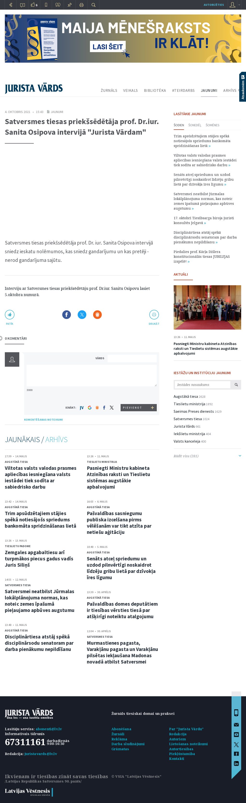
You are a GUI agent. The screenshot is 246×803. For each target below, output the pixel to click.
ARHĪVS (229, 90)
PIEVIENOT (132, 407)
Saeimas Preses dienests (194, 411)
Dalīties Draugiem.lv (97, 314)
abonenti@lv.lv (49, 729)
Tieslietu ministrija (102, 462)
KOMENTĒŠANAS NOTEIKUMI (43, 419)
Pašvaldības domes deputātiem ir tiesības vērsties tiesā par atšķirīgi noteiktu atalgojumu (122, 610)
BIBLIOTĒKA (155, 90)
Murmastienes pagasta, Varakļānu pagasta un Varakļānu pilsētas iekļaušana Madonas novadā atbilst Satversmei (122, 652)
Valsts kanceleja (187, 441)
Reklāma (119, 739)
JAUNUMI (209, 90)
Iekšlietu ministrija (189, 433)
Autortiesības (181, 749)
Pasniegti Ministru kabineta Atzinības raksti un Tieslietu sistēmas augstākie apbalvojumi (118, 477)
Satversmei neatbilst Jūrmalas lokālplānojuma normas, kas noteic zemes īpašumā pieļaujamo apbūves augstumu (40, 600)
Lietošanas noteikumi (188, 744)
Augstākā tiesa (16, 462)
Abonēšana (121, 729)
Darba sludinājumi (128, 744)
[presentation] (133, 395)
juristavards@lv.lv (41, 753)
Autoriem (177, 739)
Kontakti (176, 758)
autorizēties (214, 5)
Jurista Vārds (184, 426)
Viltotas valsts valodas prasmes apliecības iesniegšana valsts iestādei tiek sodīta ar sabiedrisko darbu (40, 477)
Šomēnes (212, 125)
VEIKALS (130, 90)
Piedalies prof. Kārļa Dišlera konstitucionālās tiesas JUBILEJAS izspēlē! (202, 256)
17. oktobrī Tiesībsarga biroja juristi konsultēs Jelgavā (204, 220)
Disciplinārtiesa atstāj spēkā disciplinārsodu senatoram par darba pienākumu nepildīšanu (39, 642)
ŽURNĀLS (109, 90)
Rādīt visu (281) (207, 456)
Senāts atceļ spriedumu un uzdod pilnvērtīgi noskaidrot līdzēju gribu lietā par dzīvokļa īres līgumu (121, 568)
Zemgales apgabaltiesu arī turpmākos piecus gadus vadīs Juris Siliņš (39, 558)
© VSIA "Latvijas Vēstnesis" (136, 776)
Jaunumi (57, 112)
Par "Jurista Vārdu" (186, 729)
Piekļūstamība (182, 753)
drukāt (154, 323)
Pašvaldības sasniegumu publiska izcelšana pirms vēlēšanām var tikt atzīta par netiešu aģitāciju (119, 522)
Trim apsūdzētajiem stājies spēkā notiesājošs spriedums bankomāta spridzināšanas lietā (40, 519)
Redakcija (178, 734)
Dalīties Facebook (66, 314)
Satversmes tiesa (18, 585)
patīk (9, 323)
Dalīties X (82, 314)
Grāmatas (120, 749)
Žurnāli (117, 734)
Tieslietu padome (18, 546)
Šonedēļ (194, 125)
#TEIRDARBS (183, 90)
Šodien (179, 125)
